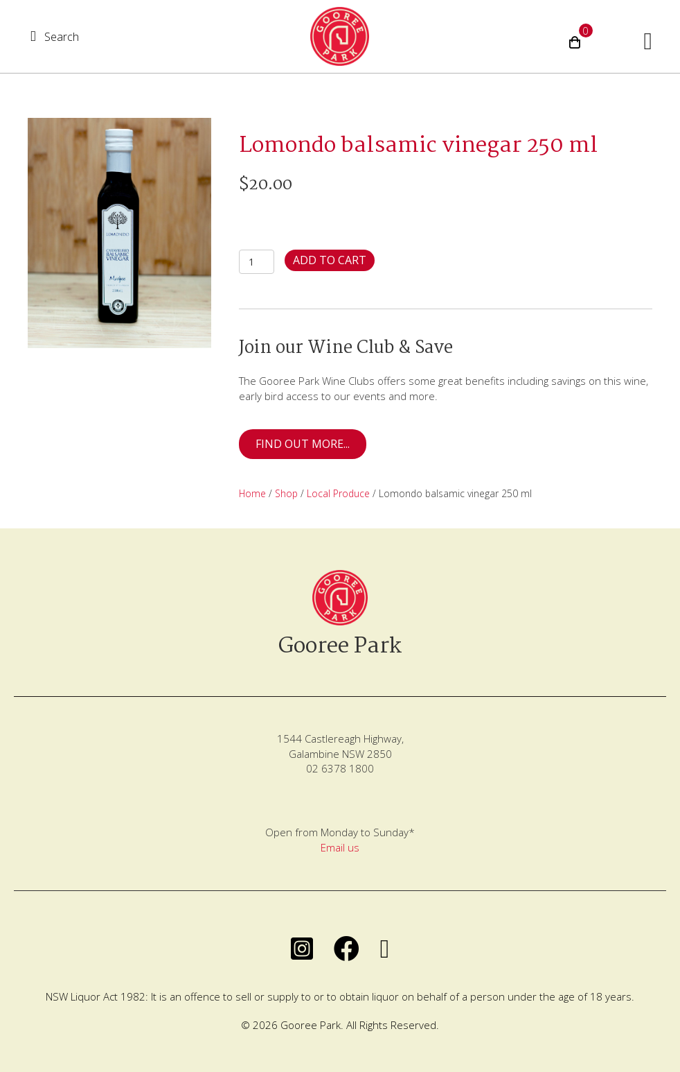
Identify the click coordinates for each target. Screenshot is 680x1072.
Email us (340, 847)
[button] (55, 36)
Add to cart (329, 260)
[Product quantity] (256, 262)
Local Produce (338, 493)
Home (252, 493)
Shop (286, 493)
